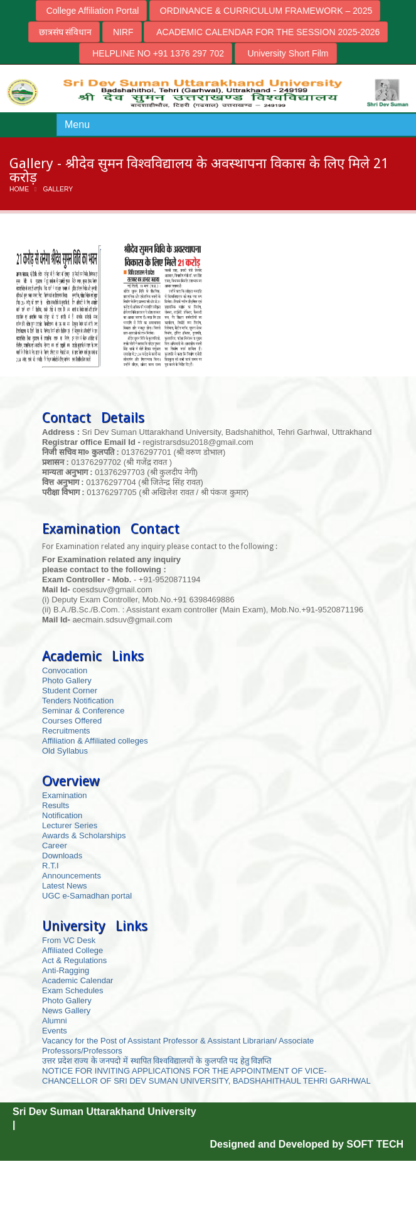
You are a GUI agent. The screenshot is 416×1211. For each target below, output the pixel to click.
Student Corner (69, 690)
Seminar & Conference (83, 710)
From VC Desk (68, 940)
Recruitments (66, 730)
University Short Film (286, 53)
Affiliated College (72, 950)
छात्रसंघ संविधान (64, 32)
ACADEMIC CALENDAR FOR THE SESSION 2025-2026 (266, 32)
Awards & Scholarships (83, 835)
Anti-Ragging (65, 970)
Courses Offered (72, 720)
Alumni (54, 1020)
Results (55, 805)
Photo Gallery (67, 680)
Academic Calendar (77, 980)
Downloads (62, 855)
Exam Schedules (73, 990)
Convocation (64, 670)
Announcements (71, 875)
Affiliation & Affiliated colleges (95, 740)
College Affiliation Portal (91, 11)
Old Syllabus (65, 750)
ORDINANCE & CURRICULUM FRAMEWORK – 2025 (264, 11)
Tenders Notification (78, 700)
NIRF (122, 32)
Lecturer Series (69, 825)
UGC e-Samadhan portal (87, 895)
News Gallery (66, 1010)
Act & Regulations (74, 960)
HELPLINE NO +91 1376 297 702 (155, 53)
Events (54, 1030)
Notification (62, 815)
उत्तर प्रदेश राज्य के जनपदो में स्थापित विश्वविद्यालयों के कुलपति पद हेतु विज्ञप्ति (156, 1060)
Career (54, 845)
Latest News (64, 885)
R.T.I (50, 865)
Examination (64, 795)
